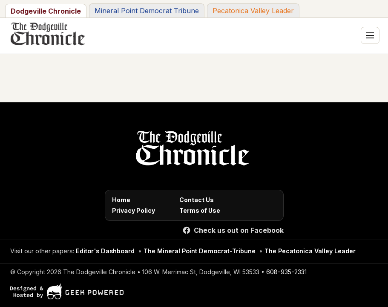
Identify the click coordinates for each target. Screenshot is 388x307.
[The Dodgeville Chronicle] (47, 35)
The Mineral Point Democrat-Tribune (200, 251)
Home (121, 199)
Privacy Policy (133, 210)
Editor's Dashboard (105, 251)
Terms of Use (199, 210)
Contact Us (196, 199)
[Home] (191, 150)
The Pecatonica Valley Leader (310, 251)
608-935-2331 (286, 271)
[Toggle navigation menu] (370, 35)
